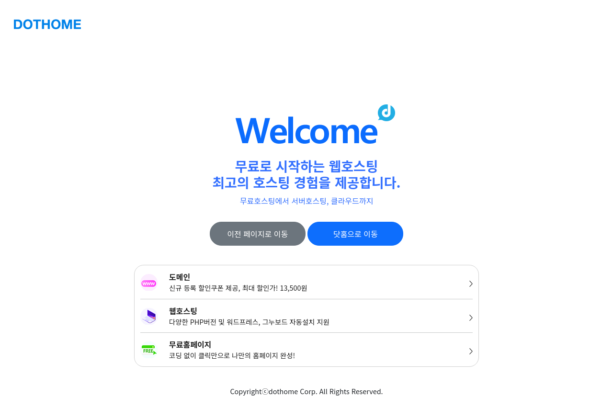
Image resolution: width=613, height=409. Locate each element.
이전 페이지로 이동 (257, 233)
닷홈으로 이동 (355, 233)
